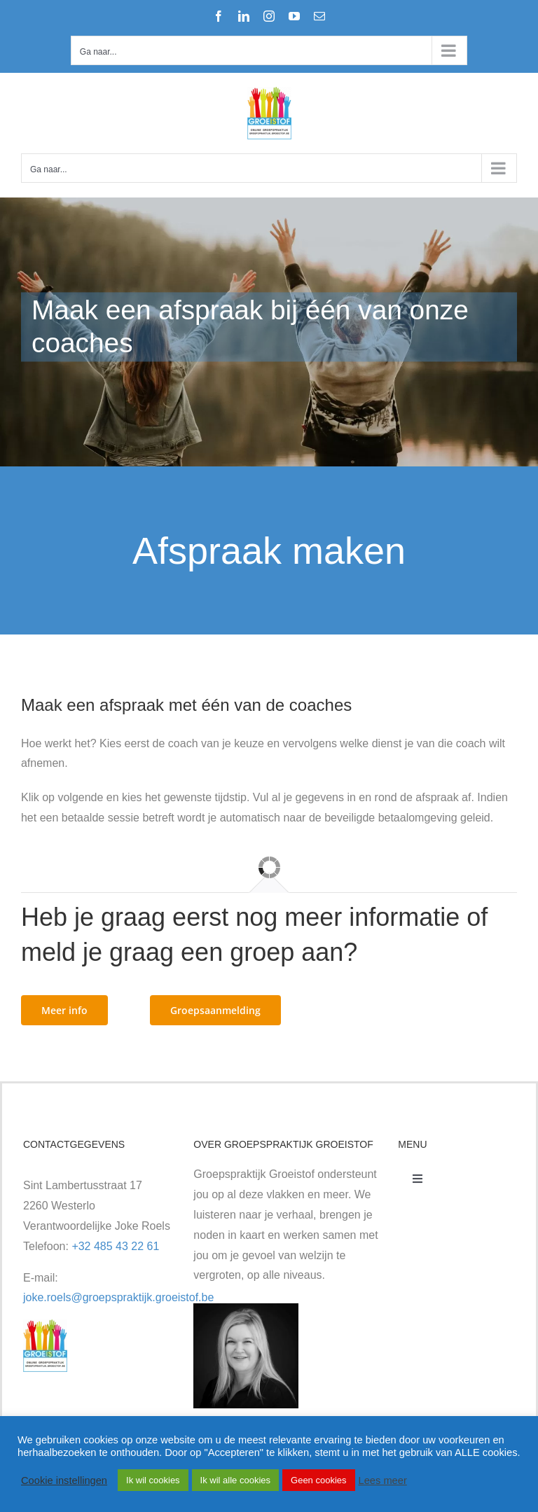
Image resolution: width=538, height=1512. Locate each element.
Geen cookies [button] (319, 1480)
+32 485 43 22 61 (115, 1246)
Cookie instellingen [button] (64, 1480)
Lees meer (383, 1480)
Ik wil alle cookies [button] (235, 1480)
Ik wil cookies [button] (153, 1480)
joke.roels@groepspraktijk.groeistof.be (118, 1297)
